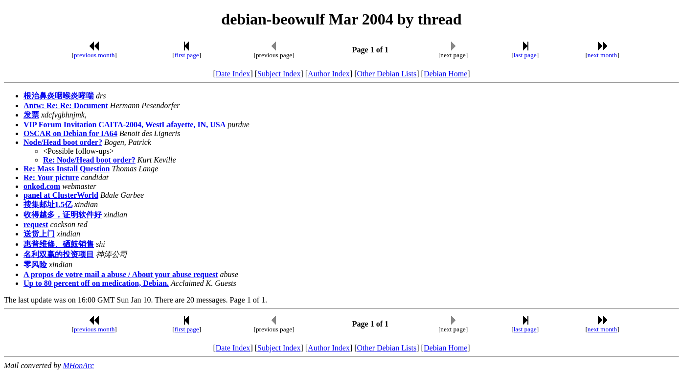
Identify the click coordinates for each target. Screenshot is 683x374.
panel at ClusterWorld (60, 195)
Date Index (233, 74)
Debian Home (445, 74)
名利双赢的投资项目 (58, 254)
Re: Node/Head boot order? (89, 160)
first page (187, 55)
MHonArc (78, 365)
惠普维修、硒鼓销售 (58, 244)
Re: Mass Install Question (66, 168)
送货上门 (39, 234)
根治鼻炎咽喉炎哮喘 (58, 96)
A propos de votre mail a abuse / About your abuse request (120, 274)
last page (525, 55)
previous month (94, 55)
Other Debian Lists (387, 74)
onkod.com (41, 186)
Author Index (329, 74)
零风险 (35, 264)
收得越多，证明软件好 (62, 214)
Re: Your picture (51, 177)
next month (602, 55)
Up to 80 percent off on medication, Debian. (96, 283)
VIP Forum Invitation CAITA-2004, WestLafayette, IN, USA (124, 124)
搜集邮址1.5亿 (47, 204)
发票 (31, 115)
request (35, 224)
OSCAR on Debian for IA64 (70, 133)
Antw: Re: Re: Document (65, 105)
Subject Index (278, 74)
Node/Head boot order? (62, 142)
